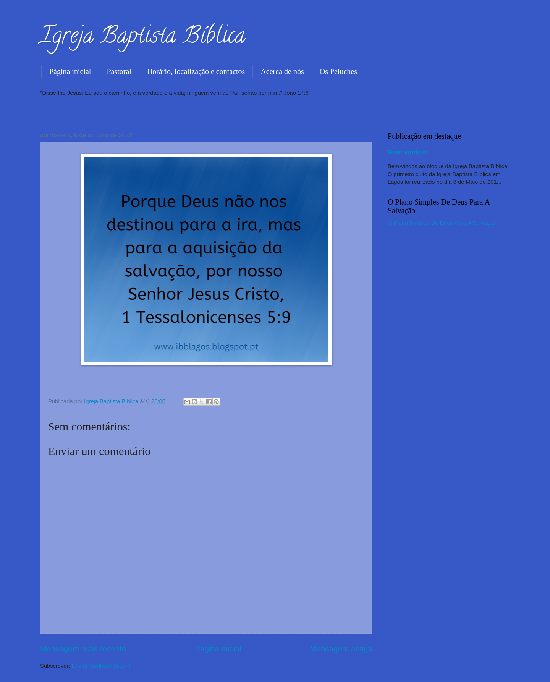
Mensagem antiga (341, 648)
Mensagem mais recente (83, 648)
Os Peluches (338, 71)
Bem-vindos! (407, 152)
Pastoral (119, 71)
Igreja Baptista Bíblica (142, 38)
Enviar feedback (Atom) (101, 666)
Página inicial (70, 71)
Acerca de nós (282, 71)
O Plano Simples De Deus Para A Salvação (442, 223)
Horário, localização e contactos (196, 71)
